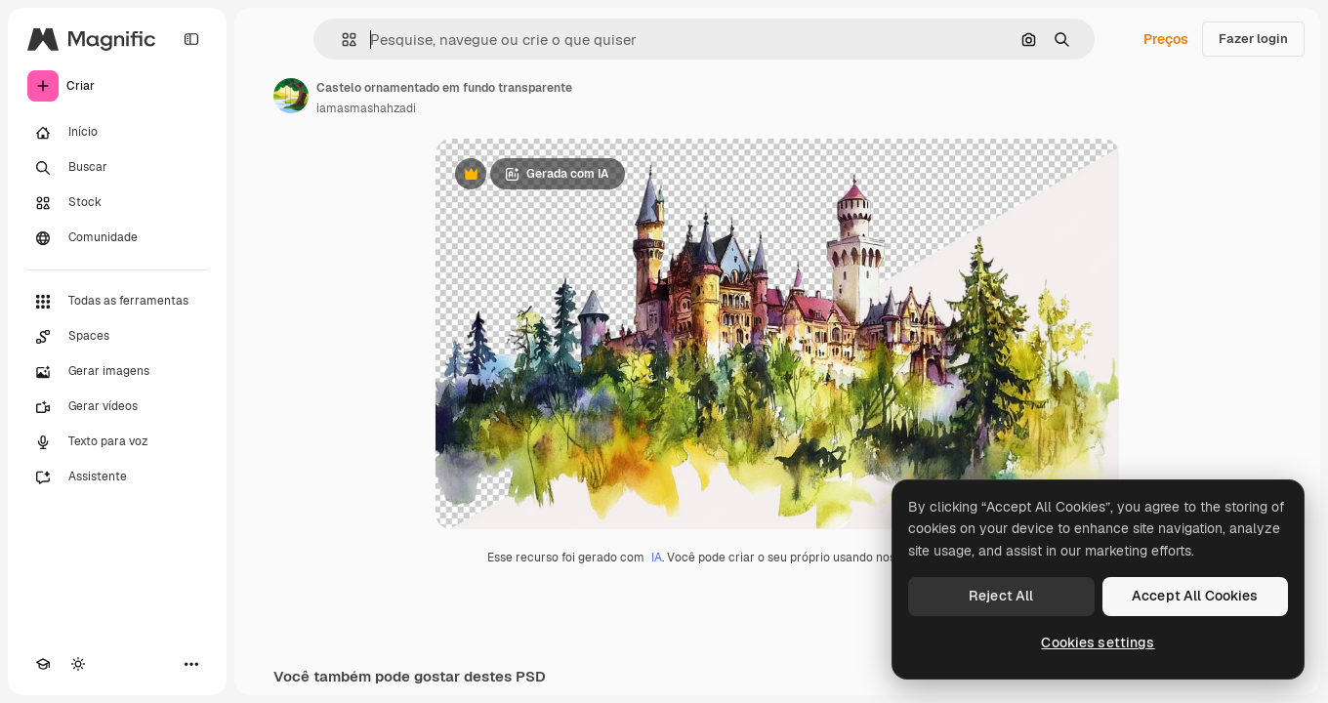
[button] (341, 39)
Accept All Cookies (1195, 595)
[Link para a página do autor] (291, 95)
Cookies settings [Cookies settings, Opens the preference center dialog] (1097, 642)
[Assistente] (117, 477)
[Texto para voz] (117, 442)
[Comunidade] (117, 238)
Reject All (1001, 595)
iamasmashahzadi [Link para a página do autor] (366, 108)
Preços (1165, 39)
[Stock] (117, 203)
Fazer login (1253, 38)
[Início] (117, 132)
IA (656, 557)
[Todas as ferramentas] (117, 301)
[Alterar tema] (78, 664)
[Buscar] (117, 168)
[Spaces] (117, 336)
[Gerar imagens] (117, 372)
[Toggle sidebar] (191, 39)
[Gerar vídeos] (117, 407)
